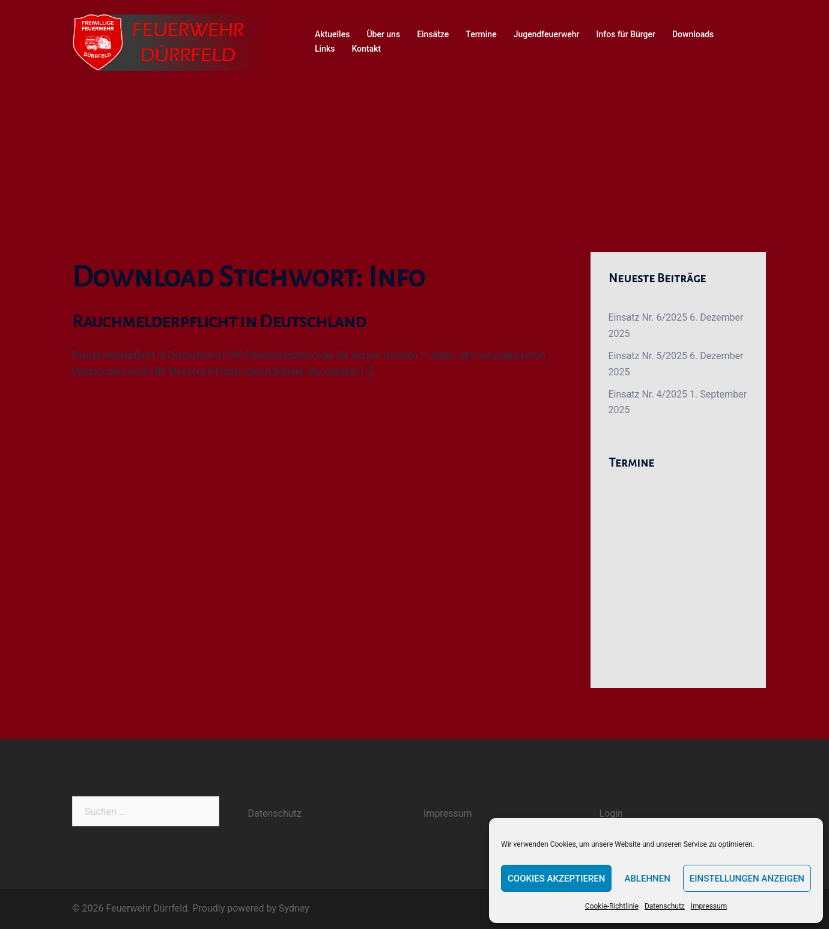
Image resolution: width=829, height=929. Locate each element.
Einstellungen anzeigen (747, 878)
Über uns (383, 34)
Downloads (693, 34)
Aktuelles (332, 34)
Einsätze (433, 34)
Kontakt (366, 48)
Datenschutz (665, 906)
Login (611, 813)
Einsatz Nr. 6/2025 (648, 317)
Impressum (709, 906)
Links (325, 48)
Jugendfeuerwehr (547, 34)
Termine (481, 34)
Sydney (294, 908)
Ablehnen (647, 878)
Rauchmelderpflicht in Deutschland (219, 321)
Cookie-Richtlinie (612, 906)
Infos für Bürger (626, 34)
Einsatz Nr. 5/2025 (648, 356)
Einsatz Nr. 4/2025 (648, 394)
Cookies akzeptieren (556, 878)
